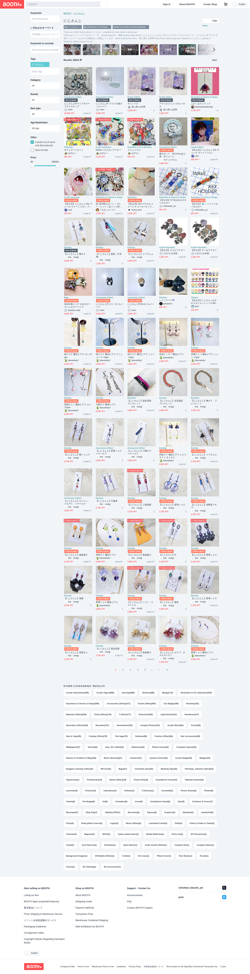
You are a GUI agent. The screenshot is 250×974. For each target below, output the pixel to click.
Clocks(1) (70, 867)
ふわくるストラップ (201, 103)
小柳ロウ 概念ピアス (106, 404)
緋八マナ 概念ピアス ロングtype (78, 355)
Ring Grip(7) (91, 812)
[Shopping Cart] (225, 4)
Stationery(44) (138, 747)
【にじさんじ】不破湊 (106, 501)
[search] (97, 4)
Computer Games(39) (186, 747)
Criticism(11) (148, 791)
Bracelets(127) (102, 725)
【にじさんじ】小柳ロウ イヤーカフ (141, 452)
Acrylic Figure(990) (105, 693)
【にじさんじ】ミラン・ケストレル (141, 603)
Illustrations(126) (125, 725)
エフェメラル (134, 150)
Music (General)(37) (113, 758)
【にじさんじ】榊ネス (75, 254)
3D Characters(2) (199, 834)
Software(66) (141, 736)
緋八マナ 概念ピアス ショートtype (141, 355)
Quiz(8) (181, 801)
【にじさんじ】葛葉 (74, 598)
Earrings (68, 247)
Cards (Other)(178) (102, 714)
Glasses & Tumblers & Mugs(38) (81, 758)
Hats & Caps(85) (73, 736)
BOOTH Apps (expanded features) (41, 901)
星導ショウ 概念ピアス (107, 602)
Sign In (167, 4)
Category (36, 80)
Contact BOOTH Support (140, 907)
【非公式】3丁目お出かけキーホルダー (172, 201)
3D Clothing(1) (89, 867)
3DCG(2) (106, 834)
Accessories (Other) (73, 97)
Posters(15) (90, 791)
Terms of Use (83, 967)
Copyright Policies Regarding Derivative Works (44, 941)
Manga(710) (167, 693)
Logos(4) (114, 823)
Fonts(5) (70, 823)
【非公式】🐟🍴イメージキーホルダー (204, 205)
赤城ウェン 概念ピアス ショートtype (204, 355)
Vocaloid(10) (167, 791)
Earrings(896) (128, 693)
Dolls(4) (178, 823)
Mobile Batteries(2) (155, 834)
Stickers (194, 298)
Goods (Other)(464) (147, 703)
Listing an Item (31, 895)
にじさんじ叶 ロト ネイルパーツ (109, 305)
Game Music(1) (130, 845)
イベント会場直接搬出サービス (40, 920)
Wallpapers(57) (73, 747)
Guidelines (121, 967)
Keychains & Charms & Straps (204, 97)
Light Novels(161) (168, 714)
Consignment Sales (34, 932)
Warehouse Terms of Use (103, 967)
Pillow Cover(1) (164, 856)
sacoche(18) (71, 791)
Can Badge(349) (171, 703)
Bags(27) (123, 769)
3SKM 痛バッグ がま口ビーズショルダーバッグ (77, 305)
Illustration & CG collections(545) (196, 693)
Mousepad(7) (72, 812)
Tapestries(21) (72, 780)
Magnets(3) (89, 834)
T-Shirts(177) (125, 714)
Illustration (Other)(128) (77, 725)
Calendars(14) (109, 791)
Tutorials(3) (71, 834)
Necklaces (132, 197)
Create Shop (210, 4)
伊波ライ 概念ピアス (106, 555)
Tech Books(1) (185, 856)
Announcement (135, 895)
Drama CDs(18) (141, 780)
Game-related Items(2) (128, 834)
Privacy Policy (135, 967)
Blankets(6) (188, 812)
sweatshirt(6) (207, 812)
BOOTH (67, 13)
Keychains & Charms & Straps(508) (82, 703)
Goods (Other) (134, 97)
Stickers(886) (148, 693)
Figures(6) (152, 812)
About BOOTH (187, 4)
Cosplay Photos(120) (150, 725)
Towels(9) (70, 801)
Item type (36, 108)
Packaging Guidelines (35, 926)
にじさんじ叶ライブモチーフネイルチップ (77, 105)
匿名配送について (33, 907)
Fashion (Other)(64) (164, 736)
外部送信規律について (154, 967)
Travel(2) (70, 845)
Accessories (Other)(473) (118, 703)
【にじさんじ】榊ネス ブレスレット (204, 402)
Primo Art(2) (177, 834)
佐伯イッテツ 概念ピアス (171, 354)
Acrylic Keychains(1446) (77, 693)
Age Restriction (39, 122)
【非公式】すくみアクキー (204, 250)
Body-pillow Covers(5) (91, 823)
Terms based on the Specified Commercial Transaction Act (192, 967)
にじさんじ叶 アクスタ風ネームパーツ (109, 105)
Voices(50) (92, 747)
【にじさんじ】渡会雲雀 (108, 648)
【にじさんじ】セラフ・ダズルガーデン (172, 653)
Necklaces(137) (192, 714)
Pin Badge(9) (89, 801)
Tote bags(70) (121, 736)
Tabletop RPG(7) (112, 812)
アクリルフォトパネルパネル (172, 105)
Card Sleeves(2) (89, 845)
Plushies (163, 298)
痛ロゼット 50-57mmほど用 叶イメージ (172, 155)
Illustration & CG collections (140, 147)
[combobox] (63, 4)
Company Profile (67, 967)
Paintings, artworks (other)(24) (199, 769)
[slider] (33, 165)
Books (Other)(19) (118, 780)
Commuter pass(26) (144, 769)
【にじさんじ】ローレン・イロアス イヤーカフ (77, 502)
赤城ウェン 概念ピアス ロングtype (77, 406)
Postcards (68, 147)
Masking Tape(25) (169, 769)
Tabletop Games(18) (194, 780)
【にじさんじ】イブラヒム (141, 254)
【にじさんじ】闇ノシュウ (77, 454)
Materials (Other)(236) (76, 714)
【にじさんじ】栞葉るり (76, 652)
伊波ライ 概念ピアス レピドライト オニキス (172, 456)
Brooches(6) (133, 812)
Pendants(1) (110, 845)
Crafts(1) (126, 856)
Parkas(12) (129, 791)
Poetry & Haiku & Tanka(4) (202, 823)
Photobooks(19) (94, 780)
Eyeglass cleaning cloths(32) (79, 769)
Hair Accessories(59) (190, 736)
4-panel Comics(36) (158, 758)
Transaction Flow (84, 914)
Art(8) (105, 801)
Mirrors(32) (106, 769)
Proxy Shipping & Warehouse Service (43, 914)
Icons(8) (139, 801)
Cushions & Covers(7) (202, 801)
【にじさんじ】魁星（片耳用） (109, 255)
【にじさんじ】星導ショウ (172, 504)
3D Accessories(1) (112, 867)
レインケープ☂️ (167, 300)
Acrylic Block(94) (175, 725)
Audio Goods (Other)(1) (156, 845)
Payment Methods (85, 907)
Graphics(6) (169, 812)
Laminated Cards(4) (158, 823)
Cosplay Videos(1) (205, 845)
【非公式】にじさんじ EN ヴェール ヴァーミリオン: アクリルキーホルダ (78, 205)
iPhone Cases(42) (160, 747)
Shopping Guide (84, 901)
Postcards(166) (146, 714)
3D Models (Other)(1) (105, 856)
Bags (66, 298)
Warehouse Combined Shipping (92, 920)
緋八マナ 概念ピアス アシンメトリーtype (109, 355)
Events (34, 94)
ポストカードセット (74, 150)
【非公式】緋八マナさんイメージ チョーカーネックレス (141, 205)
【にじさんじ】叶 (168, 555)
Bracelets (132, 398)
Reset (205, 26)
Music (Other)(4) (133, 823)
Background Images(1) (76, 856)
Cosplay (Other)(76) (98, 736)
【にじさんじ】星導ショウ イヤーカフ (110, 452)
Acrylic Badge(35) (183, 758)
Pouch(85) (196, 725)
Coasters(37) (136, 758)
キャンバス (133, 103)
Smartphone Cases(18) (166, 780)
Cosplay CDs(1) (181, 845)
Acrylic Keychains (103, 147)
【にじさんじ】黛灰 (169, 602)
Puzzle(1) (204, 856)
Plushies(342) (192, 703)
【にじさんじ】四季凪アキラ (204, 506)
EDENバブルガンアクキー (108, 150)
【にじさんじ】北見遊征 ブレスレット (172, 402)
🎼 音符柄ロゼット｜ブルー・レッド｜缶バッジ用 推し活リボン (109, 205)
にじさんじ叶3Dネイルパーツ (141, 305)
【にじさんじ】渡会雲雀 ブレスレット (141, 402)
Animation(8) (121, 801)
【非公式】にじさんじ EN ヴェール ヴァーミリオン (205, 151)
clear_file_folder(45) (114, 747)
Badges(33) (205, 758)
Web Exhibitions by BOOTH (90, 926)
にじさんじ (79, 13)
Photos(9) (208, 791)
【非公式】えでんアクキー (172, 250)
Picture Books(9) (188, 791)
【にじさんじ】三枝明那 (139, 504)
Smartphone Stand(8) (160, 801)
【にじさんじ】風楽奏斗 (76, 555)
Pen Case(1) (143, 856)
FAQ (129, 901)
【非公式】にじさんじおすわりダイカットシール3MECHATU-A (205, 301)
